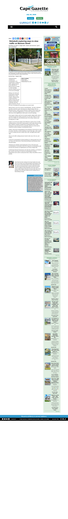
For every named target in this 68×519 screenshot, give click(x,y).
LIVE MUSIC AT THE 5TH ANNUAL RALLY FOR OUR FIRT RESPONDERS (49, 204)
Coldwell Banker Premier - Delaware (48, 116)
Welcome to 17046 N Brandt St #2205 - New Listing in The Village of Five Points (48, 145)
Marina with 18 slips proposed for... (35, 190)
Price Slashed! (55, 260)
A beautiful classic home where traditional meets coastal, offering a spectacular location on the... (55, 357)
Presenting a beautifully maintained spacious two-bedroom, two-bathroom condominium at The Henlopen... (55, 343)
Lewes (52, 261)
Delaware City (53, 366)
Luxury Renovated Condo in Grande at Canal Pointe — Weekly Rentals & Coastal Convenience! (48, 89)
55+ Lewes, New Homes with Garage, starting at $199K (48, 108)
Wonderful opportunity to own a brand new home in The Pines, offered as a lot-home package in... (55, 404)
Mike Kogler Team (48, 99)
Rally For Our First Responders (48, 189)
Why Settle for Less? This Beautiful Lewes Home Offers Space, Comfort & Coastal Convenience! (48, 132)
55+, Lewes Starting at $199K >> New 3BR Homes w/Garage (48, 126)
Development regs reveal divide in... (35, 184)
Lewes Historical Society (48, 246)
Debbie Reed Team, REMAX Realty (55, 408)
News (56, 161)
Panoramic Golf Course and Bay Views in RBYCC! (55, 70)
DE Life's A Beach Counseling (48, 219)
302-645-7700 (55, 419)
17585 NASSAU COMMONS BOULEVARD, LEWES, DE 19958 (34, 419)
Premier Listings (52, 258)
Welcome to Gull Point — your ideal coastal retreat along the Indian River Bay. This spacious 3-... (55, 312)
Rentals (56, 162)
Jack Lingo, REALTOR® (55, 393)
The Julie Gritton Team (47, 148)
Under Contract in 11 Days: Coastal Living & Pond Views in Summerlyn (48, 119)
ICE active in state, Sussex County (34, 177)
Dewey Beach (53, 290)
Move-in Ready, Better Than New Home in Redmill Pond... (55, 275)
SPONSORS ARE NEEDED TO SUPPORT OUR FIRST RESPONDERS (48, 185)
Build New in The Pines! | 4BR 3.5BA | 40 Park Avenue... (55, 397)
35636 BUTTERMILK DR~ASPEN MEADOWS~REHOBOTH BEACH (48, 113)
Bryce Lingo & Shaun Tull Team (55, 81)
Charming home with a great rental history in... (55, 350)
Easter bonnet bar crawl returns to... (35, 183)
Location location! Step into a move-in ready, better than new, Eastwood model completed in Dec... (55, 281)
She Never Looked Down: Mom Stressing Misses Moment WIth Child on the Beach (49, 214)
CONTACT (13, 419)
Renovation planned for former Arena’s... (36, 186)
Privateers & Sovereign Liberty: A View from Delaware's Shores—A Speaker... (48, 241)
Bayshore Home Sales (48, 105)
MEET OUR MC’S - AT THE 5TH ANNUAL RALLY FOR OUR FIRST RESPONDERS (48, 194)
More (57, 177)
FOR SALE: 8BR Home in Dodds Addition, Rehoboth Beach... (55, 380)
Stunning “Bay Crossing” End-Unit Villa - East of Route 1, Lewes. (48, 96)
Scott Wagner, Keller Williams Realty (48, 92)
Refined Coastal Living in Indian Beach (55, 287)
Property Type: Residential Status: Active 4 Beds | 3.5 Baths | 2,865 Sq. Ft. (55, 371)
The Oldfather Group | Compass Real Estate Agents (55, 375)
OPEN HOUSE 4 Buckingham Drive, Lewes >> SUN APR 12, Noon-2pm (48, 102)
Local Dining (52, 165)
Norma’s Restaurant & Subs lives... (34, 187)
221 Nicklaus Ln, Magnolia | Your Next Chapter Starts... (55, 320)
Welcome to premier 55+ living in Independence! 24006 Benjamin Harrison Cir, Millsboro (48, 139)
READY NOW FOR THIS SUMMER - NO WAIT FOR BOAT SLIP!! (55, 304)
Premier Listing (52, 66)
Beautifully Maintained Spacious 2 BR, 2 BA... (55, 335)
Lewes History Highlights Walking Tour (48, 250)
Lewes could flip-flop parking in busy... (35, 181)
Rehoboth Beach (54, 72)
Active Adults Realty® (48, 142)
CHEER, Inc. (48, 169)
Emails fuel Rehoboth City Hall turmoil (35, 180)
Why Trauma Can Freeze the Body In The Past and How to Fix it (48, 232)
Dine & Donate (48, 168)
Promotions (50, 161)
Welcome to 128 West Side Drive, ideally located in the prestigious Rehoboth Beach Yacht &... (55, 77)
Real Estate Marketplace (52, 85)
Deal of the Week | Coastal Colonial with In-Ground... (55, 364)
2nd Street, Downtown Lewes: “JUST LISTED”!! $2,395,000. (48, 151)
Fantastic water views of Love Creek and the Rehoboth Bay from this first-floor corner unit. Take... (55, 265)
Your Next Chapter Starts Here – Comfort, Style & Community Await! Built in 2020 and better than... (55, 328)
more (57, 255)
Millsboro (52, 307)
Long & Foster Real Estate (55, 316)
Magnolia (52, 323)
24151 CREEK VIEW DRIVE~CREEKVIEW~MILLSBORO (48, 157)
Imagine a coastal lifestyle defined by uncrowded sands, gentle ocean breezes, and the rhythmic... (55, 295)
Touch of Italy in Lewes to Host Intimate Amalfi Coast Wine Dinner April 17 (48, 174)
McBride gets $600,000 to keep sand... (35, 178)
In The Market (52, 180)
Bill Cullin (54, 284)
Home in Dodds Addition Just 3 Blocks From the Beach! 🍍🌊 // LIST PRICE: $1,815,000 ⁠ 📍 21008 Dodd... (55, 388)
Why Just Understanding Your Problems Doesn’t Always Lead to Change (48, 224)
